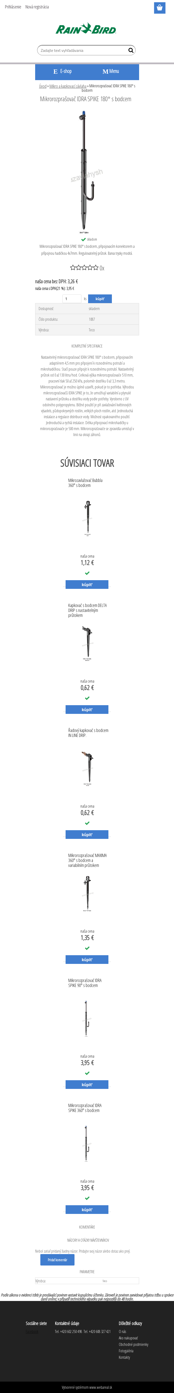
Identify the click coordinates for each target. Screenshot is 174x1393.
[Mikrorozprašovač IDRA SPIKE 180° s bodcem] (87, 112)
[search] (129, 51)
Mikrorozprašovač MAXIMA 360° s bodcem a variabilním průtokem (87, 859)
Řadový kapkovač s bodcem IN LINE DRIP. (88, 733)
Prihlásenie (13, 7)
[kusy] (71, 298)
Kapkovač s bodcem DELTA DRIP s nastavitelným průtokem (87, 609)
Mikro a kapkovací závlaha (68, 86)
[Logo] (87, 28)
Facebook (32, 1331)
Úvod (43, 86)
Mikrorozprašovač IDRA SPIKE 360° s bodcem (84, 1108)
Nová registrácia (37, 7)
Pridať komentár (57, 1259)
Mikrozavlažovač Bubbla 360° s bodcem (85, 483)
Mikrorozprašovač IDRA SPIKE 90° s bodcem (84, 983)
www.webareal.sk (100, 1387)
